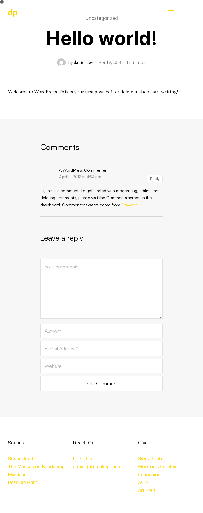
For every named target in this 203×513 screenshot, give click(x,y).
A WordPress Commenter (83, 170)
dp (12, 12)
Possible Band (23, 482)
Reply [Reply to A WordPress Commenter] (155, 178)
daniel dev (83, 62)
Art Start (146, 490)
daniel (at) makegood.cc (98, 466)
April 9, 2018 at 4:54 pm (80, 177)
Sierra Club (150, 458)
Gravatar (129, 204)
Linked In (82, 458)
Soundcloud (20, 458)
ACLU (144, 482)
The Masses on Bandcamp (36, 466)
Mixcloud (17, 474)
